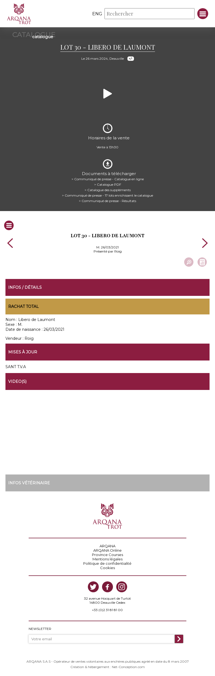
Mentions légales (107, 559)
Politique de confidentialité (107, 563)
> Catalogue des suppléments (108, 190)
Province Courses (107, 554)
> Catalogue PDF (107, 184)
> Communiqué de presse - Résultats (107, 201)
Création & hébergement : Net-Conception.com (107, 667)
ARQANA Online (107, 550)
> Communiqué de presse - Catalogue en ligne (107, 179)
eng (97, 13)
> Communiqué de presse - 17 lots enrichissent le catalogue (107, 195)
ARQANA (107, 546)
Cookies (107, 568)
